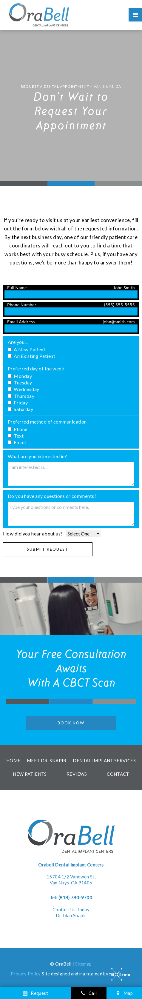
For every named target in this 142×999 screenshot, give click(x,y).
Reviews (77, 774)
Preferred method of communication (47, 421)
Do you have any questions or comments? (52, 496)
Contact (118, 774)
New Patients (30, 774)
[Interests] (71, 474)
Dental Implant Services (104, 760)
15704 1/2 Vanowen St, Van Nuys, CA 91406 (71, 873)
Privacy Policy (26, 973)
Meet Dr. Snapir (47, 760)
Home (13, 760)
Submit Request (47, 549)
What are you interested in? (37, 456)
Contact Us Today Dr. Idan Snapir (71, 906)
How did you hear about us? (33, 533)
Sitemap (83, 963)
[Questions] (71, 514)
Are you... (18, 342)
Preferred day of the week (36, 368)
